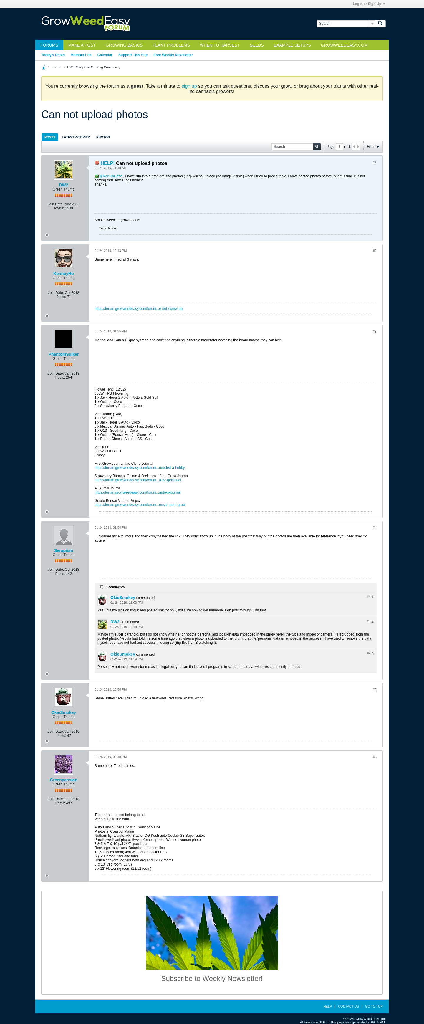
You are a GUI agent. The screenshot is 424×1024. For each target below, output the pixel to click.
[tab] (50, 137)
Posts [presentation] (49, 137)
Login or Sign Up (369, 4)
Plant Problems (171, 45)
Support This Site (133, 55)
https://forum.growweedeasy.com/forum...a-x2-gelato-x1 (138, 480)
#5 (375, 690)
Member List (81, 55)
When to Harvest (220, 45)
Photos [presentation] (103, 137)
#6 (375, 757)
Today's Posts (53, 55)
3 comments (115, 587)
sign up (189, 86)
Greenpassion (63, 779)
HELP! (107, 163)
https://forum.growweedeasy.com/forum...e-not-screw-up (139, 309)
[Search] (346, 23)
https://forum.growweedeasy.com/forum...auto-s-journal (138, 492)
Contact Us (348, 1006)
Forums (49, 45)
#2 (375, 251)
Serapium (63, 550)
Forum (56, 67)
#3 (375, 332)
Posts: (59, 208)
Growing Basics (124, 45)
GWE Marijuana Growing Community (93, 67)
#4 (375, 528)
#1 (375, 162)
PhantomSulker (64, 354)
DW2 (63, 185)
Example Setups (292, 45)
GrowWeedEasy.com (344, 45)
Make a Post (82, 45)
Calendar (104, 55)
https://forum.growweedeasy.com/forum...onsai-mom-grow (140, 505)
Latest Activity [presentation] (76, 137)
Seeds (257, 45)
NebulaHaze (112, 176)
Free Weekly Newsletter (173, 55)
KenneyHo (63, 273)
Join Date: (56, 204)
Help (327, 1006)
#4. (370, 597)
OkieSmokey (122, 597)
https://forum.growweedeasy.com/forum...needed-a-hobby (140, 468)
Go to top (374, 1006)
